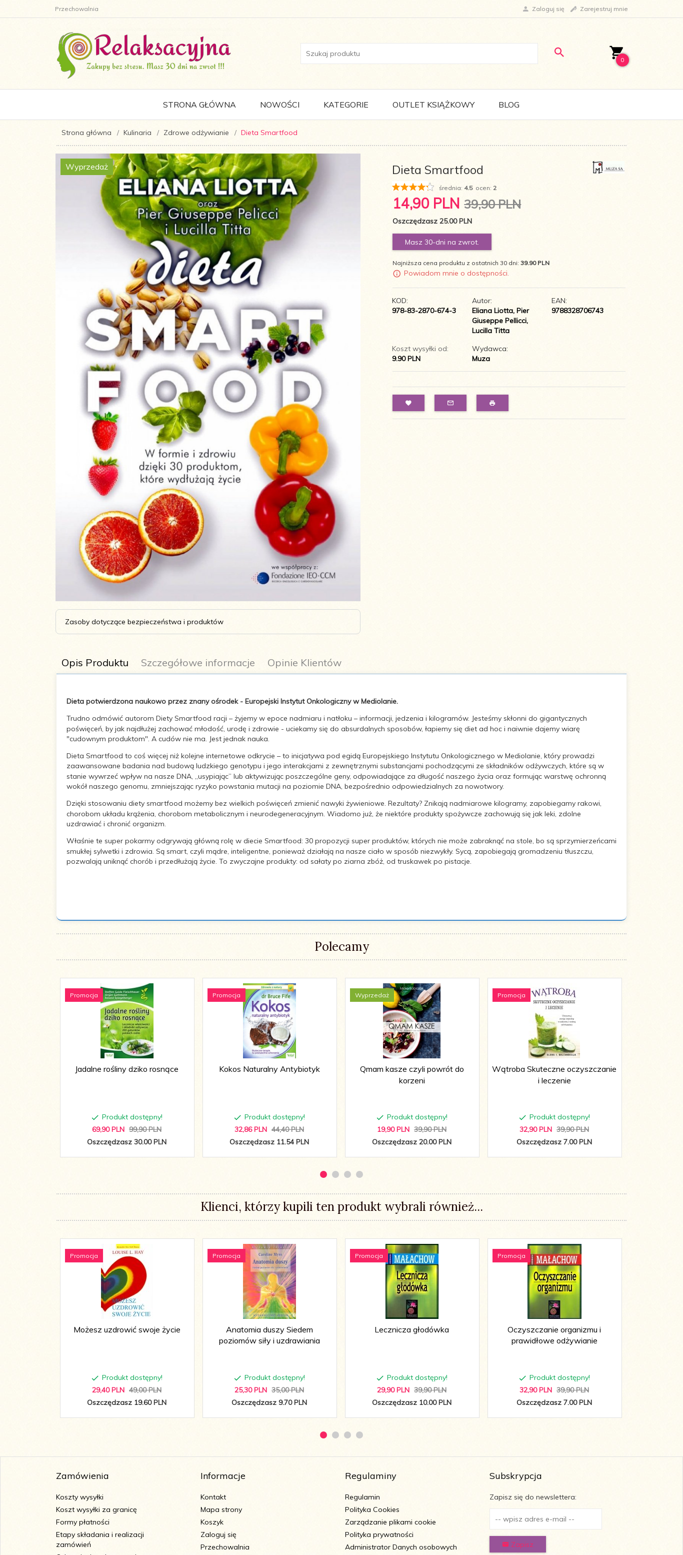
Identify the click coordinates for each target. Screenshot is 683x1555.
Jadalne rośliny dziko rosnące (126, 1069)
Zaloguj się (218, 1534)
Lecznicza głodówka (411, 1329)
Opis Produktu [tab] (95, 662)
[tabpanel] (341, 787)
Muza (481, 358)
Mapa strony (221, 1509)
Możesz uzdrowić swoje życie (127, 1329)
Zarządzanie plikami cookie (390, 1521)
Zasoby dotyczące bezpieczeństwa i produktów (144, 621)
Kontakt (213, 1496)
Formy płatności (83, 1521)
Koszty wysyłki (80, 1496)
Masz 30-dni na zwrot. (442, 242)
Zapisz (518, 1544)
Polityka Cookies (372, 1509)
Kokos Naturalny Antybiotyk (269, 1069)
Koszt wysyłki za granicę (96, 1509)
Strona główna (199, 105)
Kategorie (346, 105)
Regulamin (362, 1496)
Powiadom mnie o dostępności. (456, 273)
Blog (509, 105)
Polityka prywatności (379, 1534)
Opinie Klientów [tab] (305, 662)
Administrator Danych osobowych (401, 1546)
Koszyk (212, 1521)
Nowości (280, 105)
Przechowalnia (225, 1546)
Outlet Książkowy (433, 105)
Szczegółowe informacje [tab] (198, 662)
